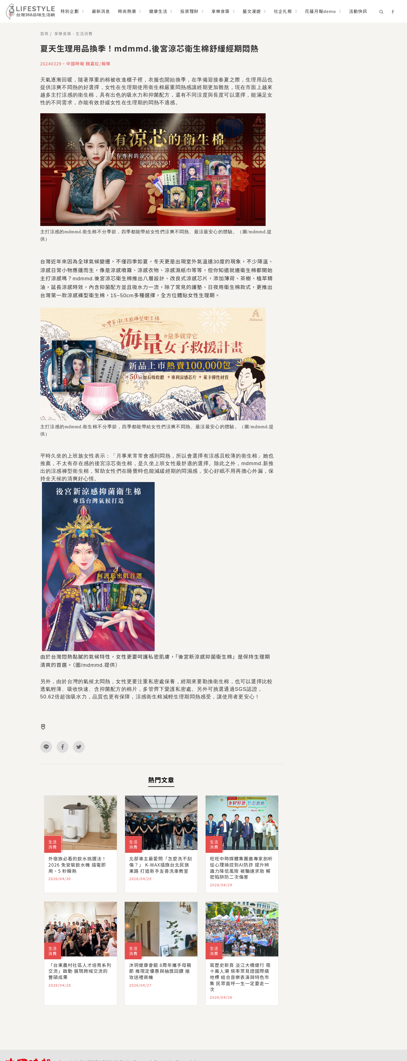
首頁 (44, 33)
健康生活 (158, 11)
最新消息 (101, 11)
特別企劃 (70, 11)
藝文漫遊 (252, 11)
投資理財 (189, 11)
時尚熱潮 (127, 11)
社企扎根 (283, 11)
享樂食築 (221, 11)
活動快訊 (358, 11)
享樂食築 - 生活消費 (73, 33)
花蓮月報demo (320, 11)
